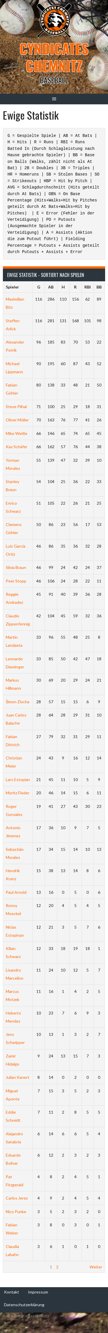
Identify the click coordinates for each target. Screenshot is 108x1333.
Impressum (38, 1291)
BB (99, 286)
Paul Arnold (16, 892)
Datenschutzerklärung (24, 1304)
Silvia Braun (16, 567)
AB (51, 286)
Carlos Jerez (17, 1198)
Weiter (96, 1266)
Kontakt (11, 1291)
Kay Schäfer (16, 446)
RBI (87, 286)
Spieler (12, 286)
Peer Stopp (16, 580)
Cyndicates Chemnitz (54, 57)
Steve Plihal (16, 406)
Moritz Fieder (17, 792)
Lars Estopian (18, 779)
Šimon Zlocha (17, 701)
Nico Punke (16, 1211)
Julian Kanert (17, 1077)
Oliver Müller (17, 419)
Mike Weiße (16, 433)
